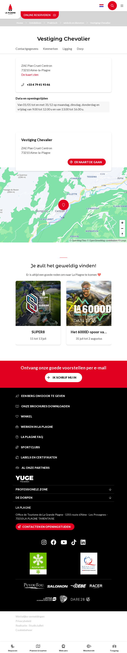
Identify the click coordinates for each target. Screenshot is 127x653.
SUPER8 (38, 332)
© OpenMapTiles (78, 240)
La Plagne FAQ (29, 437)
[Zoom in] (122, 223)
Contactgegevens (27, 48)
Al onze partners (33, 467)
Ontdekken (37, 22)
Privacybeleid (23, 621)
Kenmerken (50, 48)
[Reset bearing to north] (122, 234)
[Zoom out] (122, 228)
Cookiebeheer (24, 630)
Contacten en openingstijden (46, 526)
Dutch (101, 5)
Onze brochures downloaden (43, 406)
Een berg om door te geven (40, 396)
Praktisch (54, 22)
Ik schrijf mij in (64, 377)
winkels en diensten (75, 22)
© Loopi (122, 240)
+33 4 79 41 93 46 (35, 84)
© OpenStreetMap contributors (102, 240)
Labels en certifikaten (36, 457)
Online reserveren (39, 15)
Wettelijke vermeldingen (30, 616)
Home (22, 22)
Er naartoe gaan (88, 162)
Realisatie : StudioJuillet (30, 625)
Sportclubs (28, 447)
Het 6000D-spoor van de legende (89, 332)
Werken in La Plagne (34, 426)
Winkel (24, 416)
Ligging (67, 48)
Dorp (80, 48)
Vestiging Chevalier (100, 22)
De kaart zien (29, 74)
